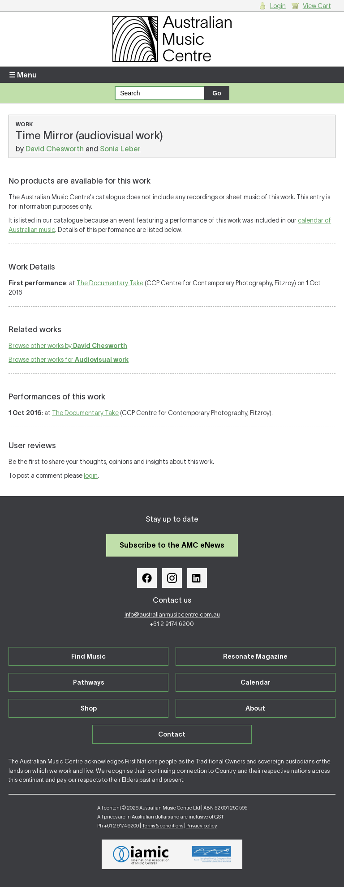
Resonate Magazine (255, 656)
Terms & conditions (162, 825)
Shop (89, 708)
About (255, 708)
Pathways (88, 682)
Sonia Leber (120, 149)
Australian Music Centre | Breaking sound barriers (172, 39)
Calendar (256, 682)
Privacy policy (201, 825)
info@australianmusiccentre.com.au (172, 614)
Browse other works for (69, 359)
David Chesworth (55, 149)
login (91, 475)
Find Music (88, 656)
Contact (171, 734)
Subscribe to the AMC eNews (172, 545)
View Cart (317, 5)
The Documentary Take (110, 283)
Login (278, 5)
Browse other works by (68, 345)
